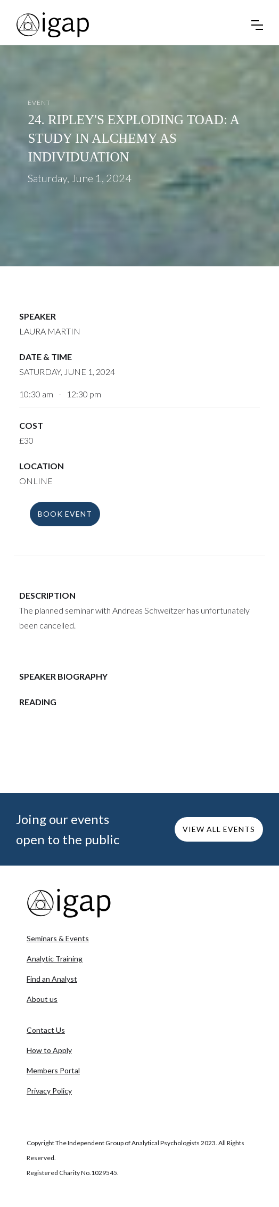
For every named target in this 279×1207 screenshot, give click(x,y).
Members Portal (53, 1070)
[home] (53, 25)
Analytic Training (55, 958)
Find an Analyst (52, 978)
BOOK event (65, 513)
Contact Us (46, 1029)
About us (42, 999)
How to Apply (49, 1050)
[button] (257, 25)
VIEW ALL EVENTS (219, 829)
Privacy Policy (49, 1090)
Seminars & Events (58, 938)
